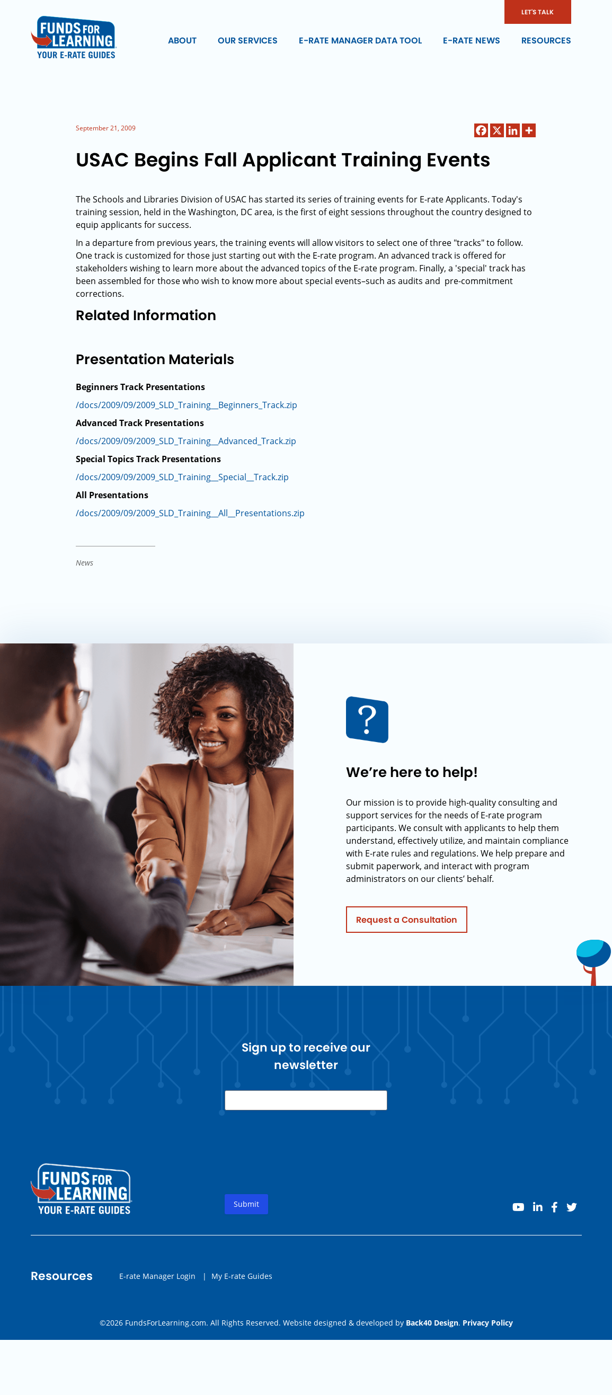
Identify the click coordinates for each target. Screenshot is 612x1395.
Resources (546, 40)
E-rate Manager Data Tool (360, 40)
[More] (529, 130)
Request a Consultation (406, 923)
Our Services (248, 40)
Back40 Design (432, 1323)
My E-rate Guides (241, 1280)
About (182, 40)
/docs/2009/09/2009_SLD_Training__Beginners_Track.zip (186, 405)
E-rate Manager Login (157, 1280)
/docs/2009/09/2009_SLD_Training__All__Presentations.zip (190, 513)
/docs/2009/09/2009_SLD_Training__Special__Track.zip (182, 477)
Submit (246, 1208)
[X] (497, 130)
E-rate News (471, 40)
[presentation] (305, 1165)
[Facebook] (481, 130)
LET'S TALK (537, 11)
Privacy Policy (488, 1323)
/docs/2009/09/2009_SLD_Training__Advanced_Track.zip (186, 441)
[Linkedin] (513, 130)
